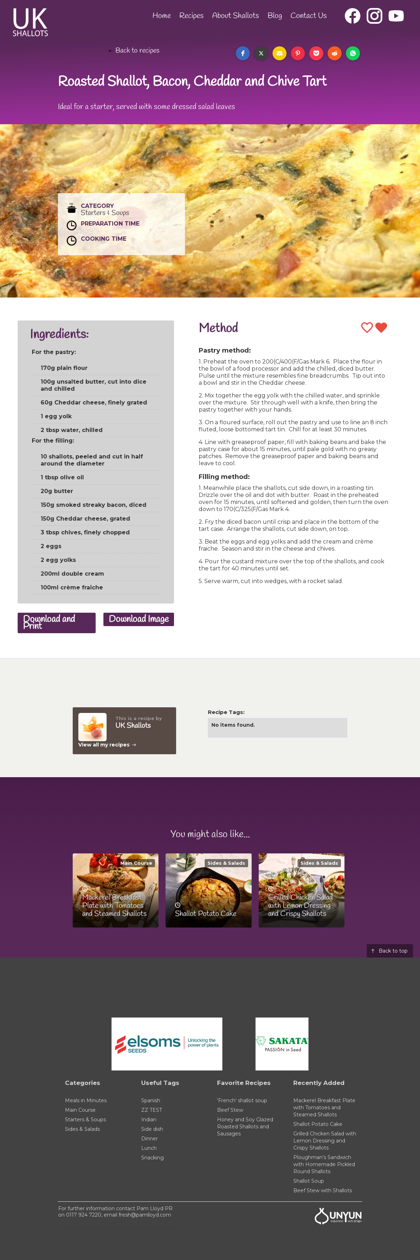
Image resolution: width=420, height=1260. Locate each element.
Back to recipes (137, 50)
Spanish (150, 1100)
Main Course (136, 863)
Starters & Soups (85, 1119)
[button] (243, 53)
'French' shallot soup (242, 1100)
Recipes (191, 16)
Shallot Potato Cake (317, 1124)
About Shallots (235, 16)
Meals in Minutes (86, 1100)
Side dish (152, 1129)
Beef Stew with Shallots (322, 1190)
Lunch (149, 1148)
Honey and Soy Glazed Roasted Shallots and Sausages (245, 1126)
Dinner (149, 1138)
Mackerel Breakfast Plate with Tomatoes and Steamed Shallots (324, 1107)
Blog (275, 16)
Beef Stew (230, 1110)
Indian (148, 1119)
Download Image (139, 619)
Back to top (393, 951)
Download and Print (49, 622)
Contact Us (308, 16)
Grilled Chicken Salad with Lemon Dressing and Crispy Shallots (324, 1140)
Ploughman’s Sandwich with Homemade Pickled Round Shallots (324, 1164)
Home (161, 16)
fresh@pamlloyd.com (145, 1215)
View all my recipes (104, 745)
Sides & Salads (226, 863)
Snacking (152, 1157)
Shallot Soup (308, 1181)
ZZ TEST (151, 1110)
